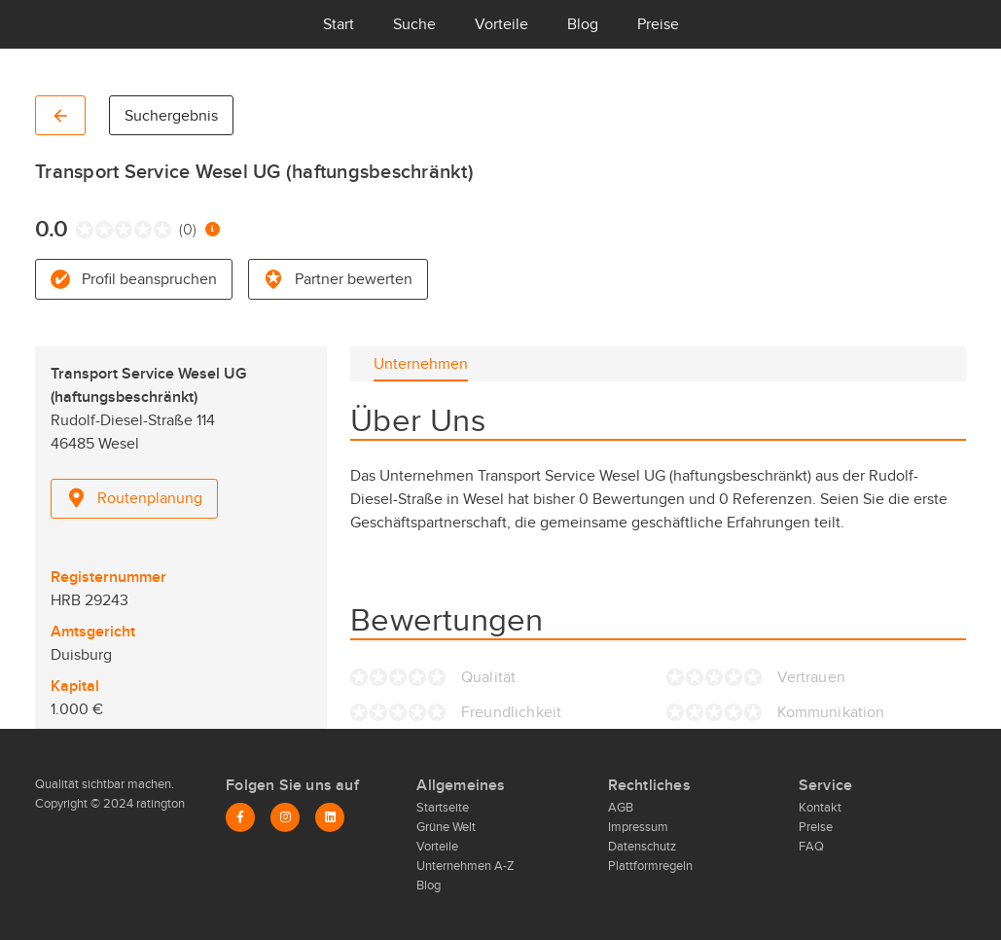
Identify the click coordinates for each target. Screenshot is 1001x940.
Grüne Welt (446, 827)
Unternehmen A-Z (465, 866)
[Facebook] (240, 817)
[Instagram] (285, 817)
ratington (159, 804)
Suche (414, 24)
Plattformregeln (650, 866)
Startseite (442, 807)
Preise (658, 24)
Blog (582, 24)
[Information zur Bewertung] (212, 229)
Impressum (638, 827)
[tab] (420, 363)
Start (338, 24)
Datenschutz (642, 846)
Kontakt (820, 807)
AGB (620, 807)
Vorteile (501, 24)
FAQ (811, 846)
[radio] (80, 229)
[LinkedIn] (329, 817)
